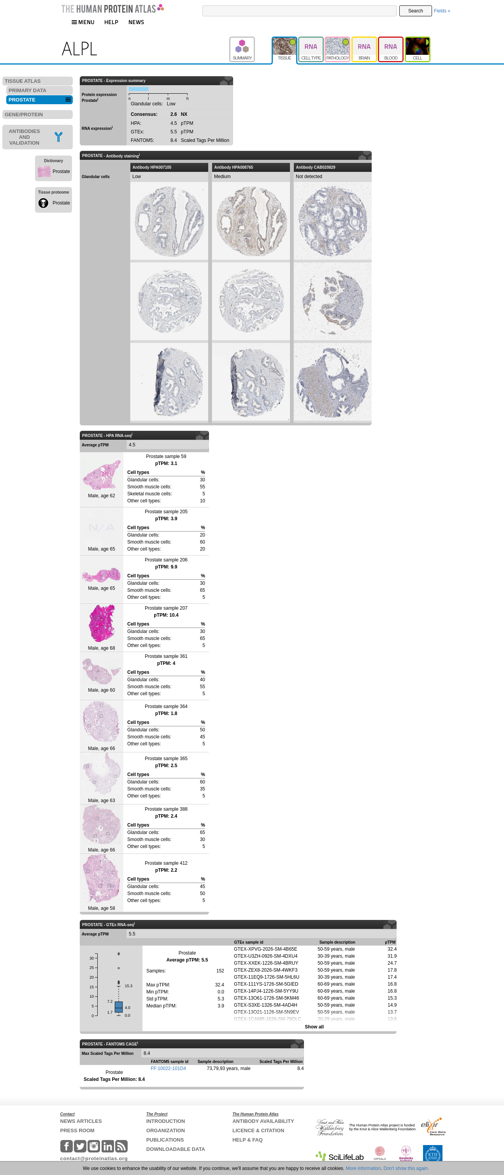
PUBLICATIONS (165, 1140)
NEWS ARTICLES (81, 1121)
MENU (83, 22)
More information (363, 1168)
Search (415, 11)
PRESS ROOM (77, 1130)
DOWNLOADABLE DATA (175, 1149)
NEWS (136, 22)
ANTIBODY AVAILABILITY (263, 1121)
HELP (111, 22)
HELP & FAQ (247, 1140)
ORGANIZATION (165, 1130)
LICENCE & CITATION (258, 1130)
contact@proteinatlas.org (94, 1158)
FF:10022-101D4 (168, 1068)
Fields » (442, 11)
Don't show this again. (406, 1168)
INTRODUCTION (165, 1121)
